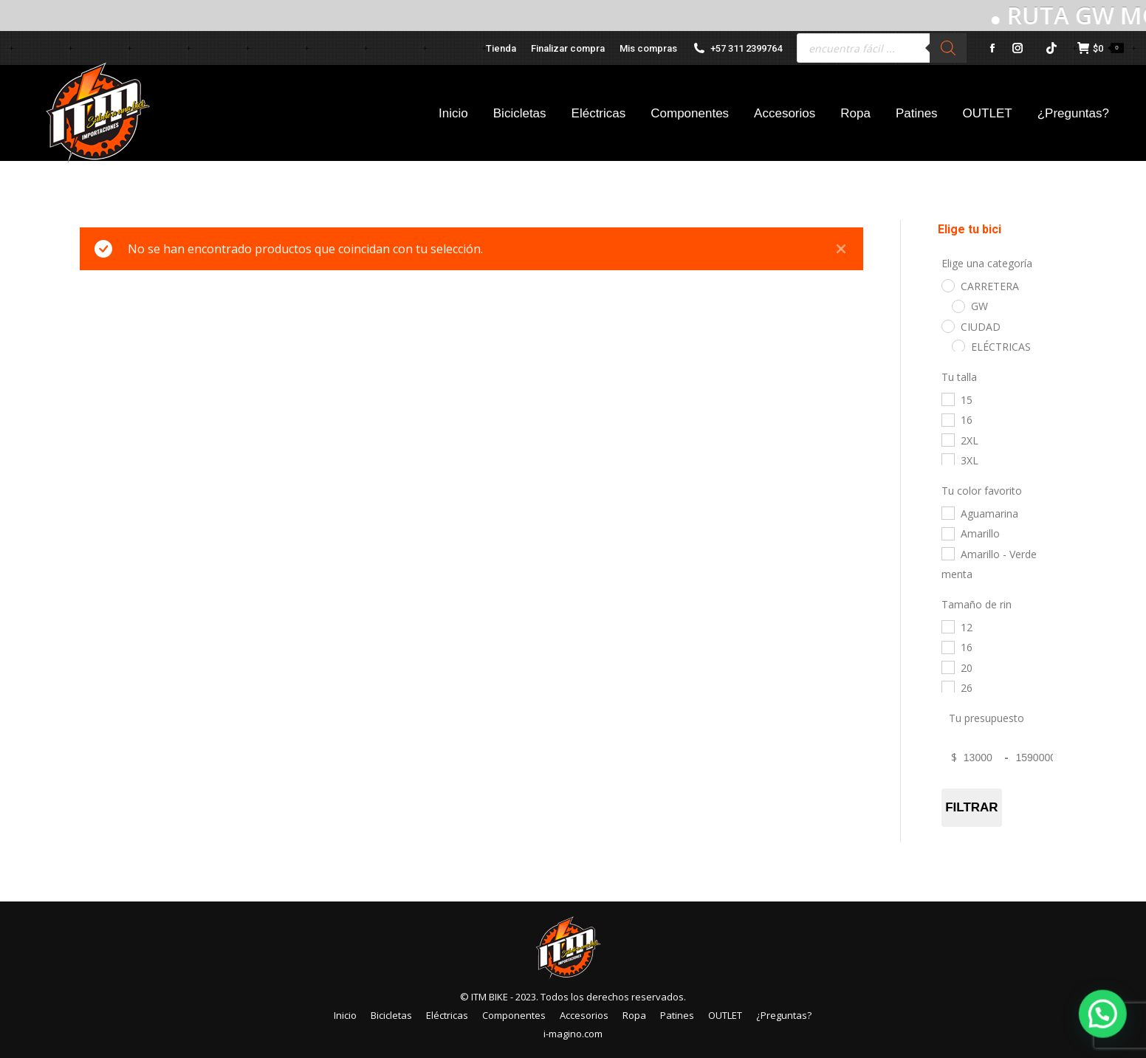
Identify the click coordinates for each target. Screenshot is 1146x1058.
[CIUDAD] (947, 326)
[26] (947, 687)
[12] (947, 626)
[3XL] (947, 459)
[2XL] (947, 439)
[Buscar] (948, 48)
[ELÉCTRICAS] (958, 345)
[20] (947, 667)
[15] (947, 399)
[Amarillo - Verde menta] (947, 553)
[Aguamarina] (947, 512)
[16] (947, 419)
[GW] (958, 306)
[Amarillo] (947, 533)
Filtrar (972, 807)
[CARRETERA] (947, 285)
